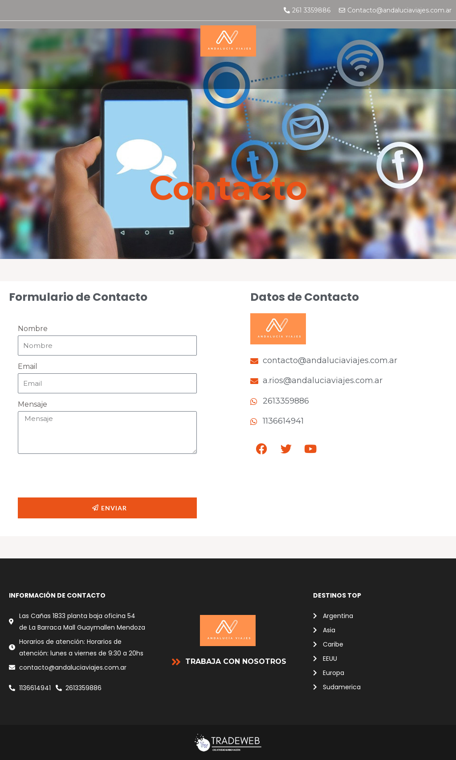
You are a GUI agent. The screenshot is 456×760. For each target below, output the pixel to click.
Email (27, 366)
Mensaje (32, 404)
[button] (91, 72)
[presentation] (85, 475)
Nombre (33, 328)
